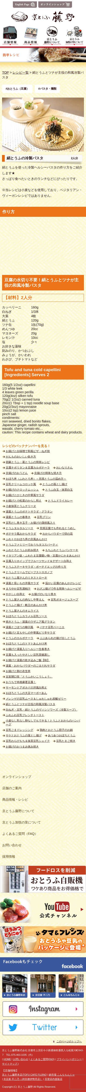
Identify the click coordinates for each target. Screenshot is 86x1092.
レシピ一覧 (21, 72)
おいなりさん (64, 467)
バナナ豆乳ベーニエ (52, 627)
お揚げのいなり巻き (43, 594)
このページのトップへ (69, 1041)
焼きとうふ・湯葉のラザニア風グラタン (30, 621)
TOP (5, 72)
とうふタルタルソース (19, 528)
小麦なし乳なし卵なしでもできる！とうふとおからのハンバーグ (43, 722)
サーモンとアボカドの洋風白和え (26, 687)
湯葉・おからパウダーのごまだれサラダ (30, 665)
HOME (7, 1059)
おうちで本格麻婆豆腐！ (21, 682)
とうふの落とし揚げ (54, 484)
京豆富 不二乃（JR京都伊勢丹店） (22, 1079)
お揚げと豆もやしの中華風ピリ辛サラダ (30, 632)
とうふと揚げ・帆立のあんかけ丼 (26, 605)
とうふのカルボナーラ (19, 638)
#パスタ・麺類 (47, 88)
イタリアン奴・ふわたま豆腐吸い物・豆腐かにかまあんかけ (43, 555)
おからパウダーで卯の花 (57, 533)
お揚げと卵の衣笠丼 (18, 671)
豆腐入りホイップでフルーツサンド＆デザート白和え (39, 561)
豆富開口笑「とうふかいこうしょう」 (29, 676)
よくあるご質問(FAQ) (42, 1059)
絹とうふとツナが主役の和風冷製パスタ (30, 704)
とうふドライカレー (60, 500)
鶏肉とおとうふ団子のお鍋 (56, 730)
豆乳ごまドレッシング (19, 730)
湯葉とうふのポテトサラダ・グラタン (29, 511)
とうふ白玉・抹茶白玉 (59, 489)
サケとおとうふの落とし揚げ (24, 735)
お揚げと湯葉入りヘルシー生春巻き (28, 649)
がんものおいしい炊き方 (21, 456)
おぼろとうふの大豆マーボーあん (26, 693)
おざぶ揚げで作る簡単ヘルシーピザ (59, 588)
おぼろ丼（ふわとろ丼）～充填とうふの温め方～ (36, 478)
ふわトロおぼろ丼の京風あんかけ (26, 539)
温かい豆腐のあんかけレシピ (63, 583)
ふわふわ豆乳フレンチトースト (25, 715)
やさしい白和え (15, 594)
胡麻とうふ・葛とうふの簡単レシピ (28, 462)
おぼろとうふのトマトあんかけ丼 (26, 643)
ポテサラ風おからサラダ (21, 533)
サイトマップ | (10, 1063)
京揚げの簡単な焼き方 (48, 473)
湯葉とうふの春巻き (18, 517)
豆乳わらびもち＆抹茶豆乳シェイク (28, 741)
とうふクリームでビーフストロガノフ (29, 572)
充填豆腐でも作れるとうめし (57, 528)
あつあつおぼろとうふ (61, 735)
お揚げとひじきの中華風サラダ (25, 495)
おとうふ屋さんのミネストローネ (26, 577)
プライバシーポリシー (69, 1059)
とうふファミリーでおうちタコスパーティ (32, 544)
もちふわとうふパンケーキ (61, 550)
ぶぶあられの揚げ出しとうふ (57, 638)
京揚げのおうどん (17, 473)
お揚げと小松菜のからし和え (24, 500)
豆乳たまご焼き (65, 741)
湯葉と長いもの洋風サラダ (22, 583)
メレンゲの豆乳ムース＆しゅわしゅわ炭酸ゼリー (36, 698)
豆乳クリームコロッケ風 (21, 484)
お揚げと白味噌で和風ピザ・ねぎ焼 (28, 451)
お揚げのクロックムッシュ (22, 489)
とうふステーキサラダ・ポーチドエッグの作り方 (36, 566)
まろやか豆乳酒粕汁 (18, 588)
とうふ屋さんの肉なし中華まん (25, 599)
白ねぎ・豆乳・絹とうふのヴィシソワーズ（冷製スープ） (41, 709)
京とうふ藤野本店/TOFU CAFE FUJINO (24, 1074)
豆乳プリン (44, 517)
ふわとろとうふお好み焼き (22, 550)
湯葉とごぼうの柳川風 (19, 627)
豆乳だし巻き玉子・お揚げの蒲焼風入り (30, 522)
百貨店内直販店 (53, 1079)
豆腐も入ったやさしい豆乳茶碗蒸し (28, 654)
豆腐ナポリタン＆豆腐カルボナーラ (28, 467)
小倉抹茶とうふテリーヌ (21, 506)
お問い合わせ (20, 1059)
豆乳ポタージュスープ (64, 599)
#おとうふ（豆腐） (17, 88)
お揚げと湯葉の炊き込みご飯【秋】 (28, 660)
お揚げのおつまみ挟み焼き (22, 746)
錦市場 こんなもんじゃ (62, 1074)
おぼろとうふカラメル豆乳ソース (26, 616)
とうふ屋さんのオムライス (22, 610)
